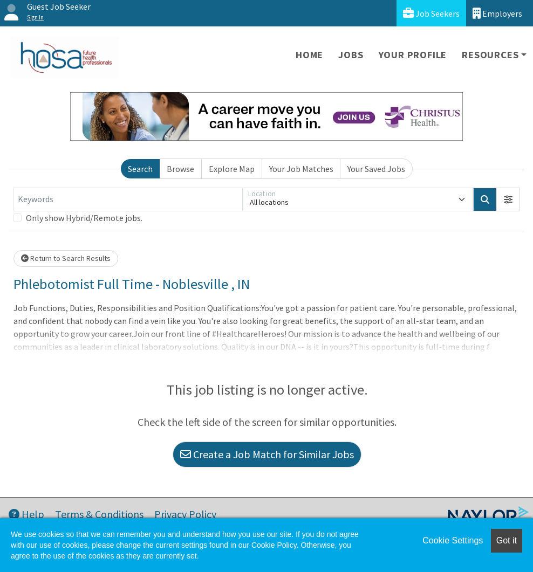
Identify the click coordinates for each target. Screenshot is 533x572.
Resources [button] (490, 55)
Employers (497, 13)
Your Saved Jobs (376, 168)
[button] (508, 199)
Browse (180, 168)
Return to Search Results (66, 258)
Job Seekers (431, 13)
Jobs (350, 55)
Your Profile (413, 55)
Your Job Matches (301, 168)
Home (309, 55)
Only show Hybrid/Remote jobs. (84, 217)
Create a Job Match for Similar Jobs (267, 454)
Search (140, 168)
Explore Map (232, 168)
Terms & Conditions (99, 514)
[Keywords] (128, 199)
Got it (506, 540)
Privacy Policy (185, 514)
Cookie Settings (452, 540)
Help (26, 514)
